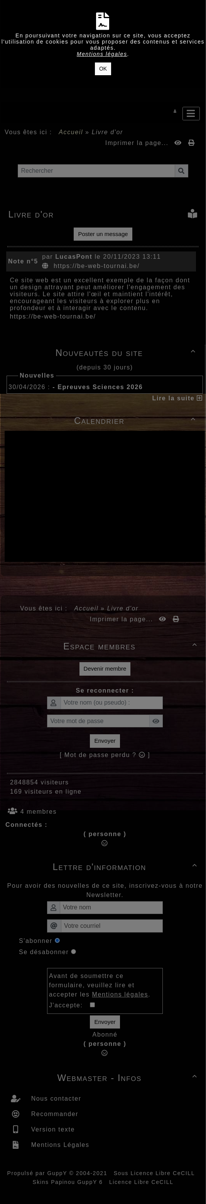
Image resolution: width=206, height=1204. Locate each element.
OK (103, 69)
